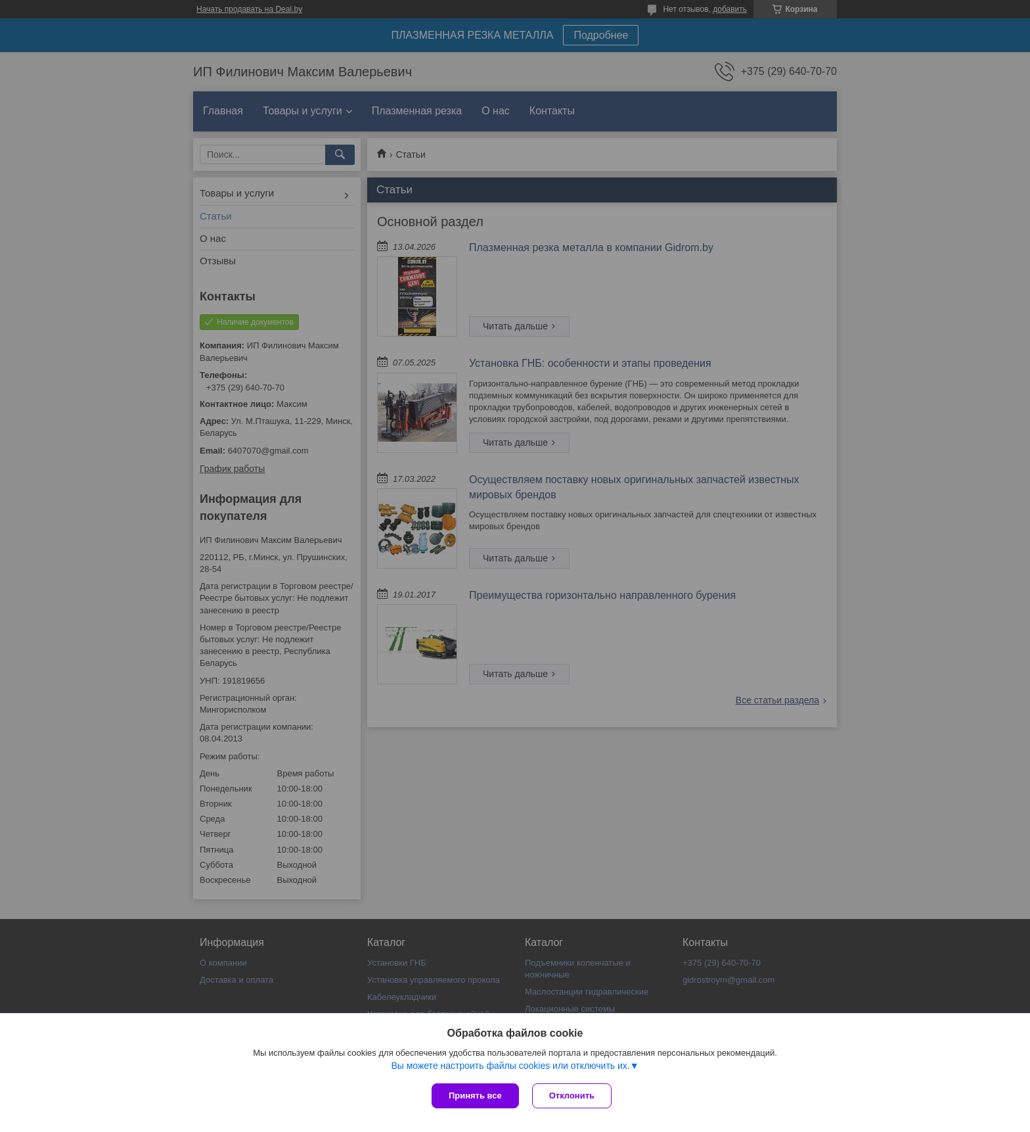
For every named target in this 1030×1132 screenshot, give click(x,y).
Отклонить (571, 1095)
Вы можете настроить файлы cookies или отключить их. (510, 1065)
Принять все (475, 1095)
